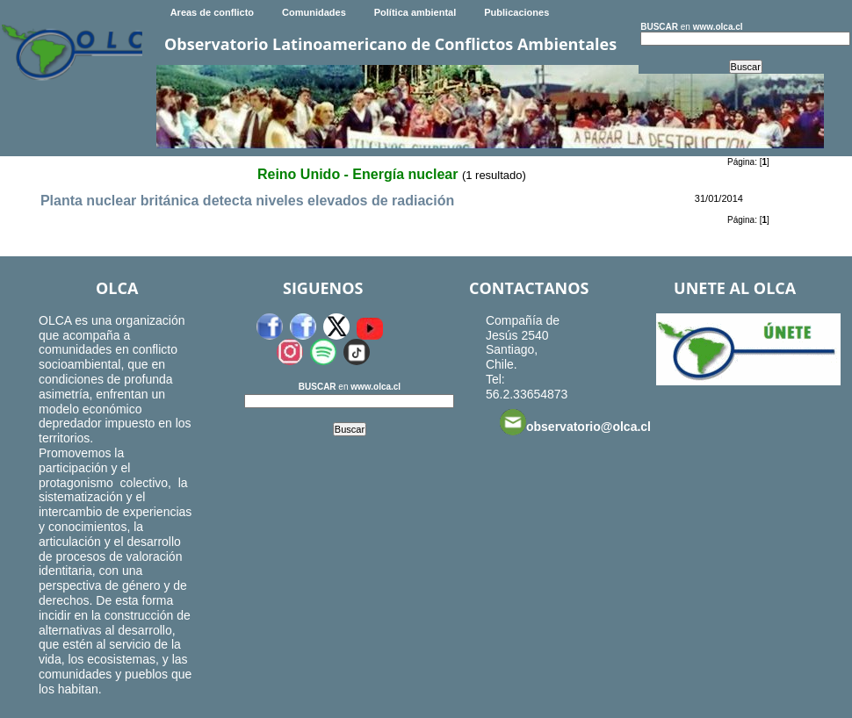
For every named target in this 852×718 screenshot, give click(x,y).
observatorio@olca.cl (575, 422)
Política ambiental (415, 12)
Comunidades (314, 12)
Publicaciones (516, 12)
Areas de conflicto (212, 12)
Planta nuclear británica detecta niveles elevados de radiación (247, 200)
